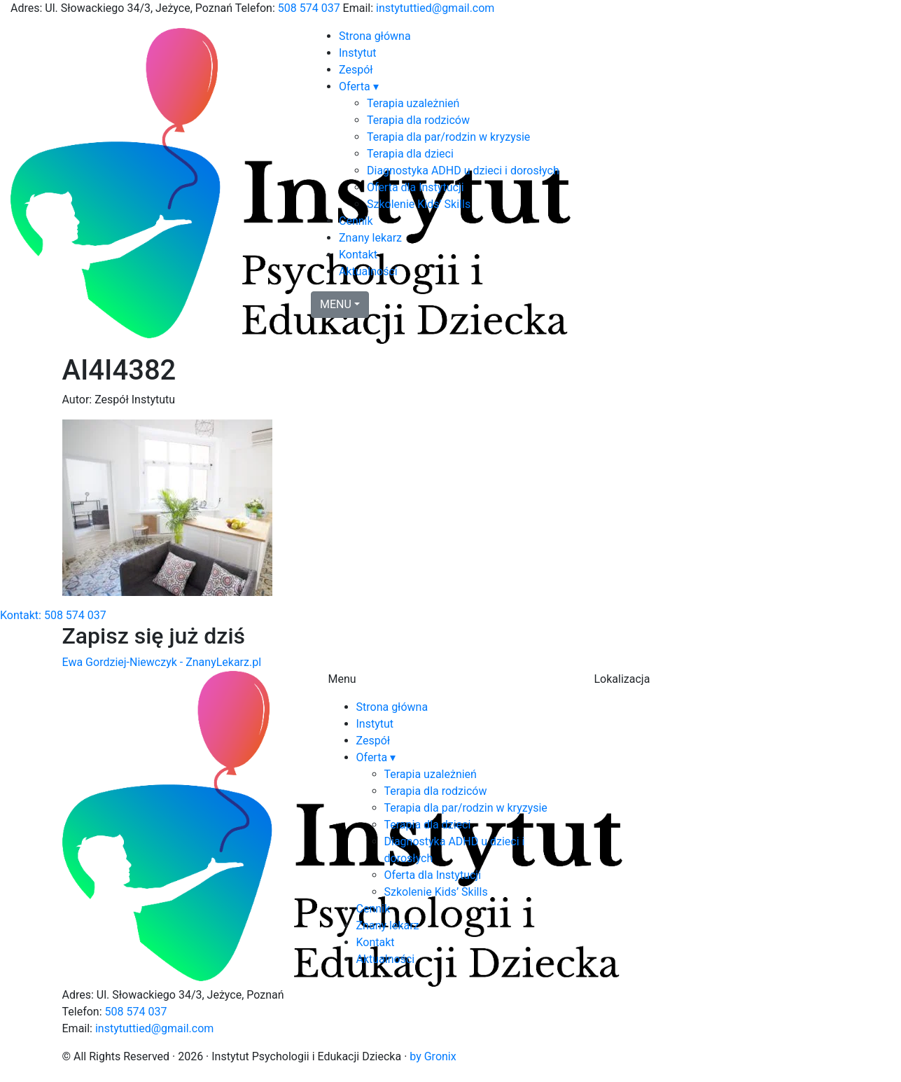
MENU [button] (335, 304)
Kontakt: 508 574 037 (53, 615)
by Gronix (433, 1056)
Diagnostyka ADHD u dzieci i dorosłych (463, 170)
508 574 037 (309, 8)
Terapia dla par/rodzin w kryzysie (448, 137)
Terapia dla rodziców (418, 120)
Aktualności (368, 271)
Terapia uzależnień (413, 103)
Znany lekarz (370, 237)
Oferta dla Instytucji (415, 187)
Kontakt (358, 254)
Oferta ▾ (359, 86)
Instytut (358, 53)
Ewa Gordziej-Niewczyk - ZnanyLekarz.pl (162, 662)
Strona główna (375, 36)
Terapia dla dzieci (410, 153)
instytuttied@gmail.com (435, 8)
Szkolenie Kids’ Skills (418, 204)
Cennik (356, 221)
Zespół (356, 69)
